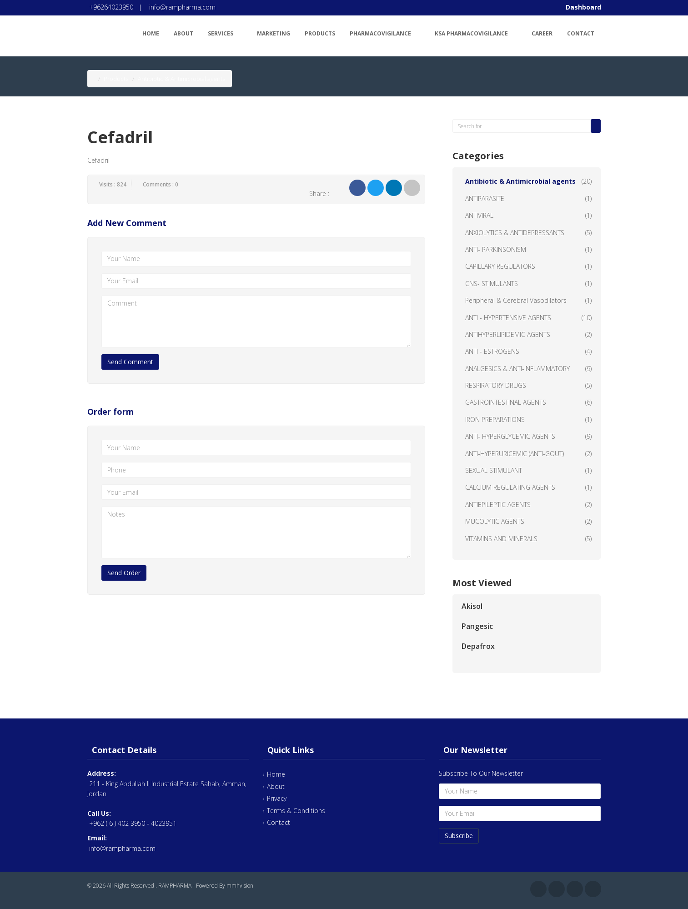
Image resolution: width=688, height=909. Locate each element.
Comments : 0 (160, 184)
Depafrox (478, 646)
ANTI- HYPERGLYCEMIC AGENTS (510, 436)
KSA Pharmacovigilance (476, 32)
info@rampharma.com (182, 7)
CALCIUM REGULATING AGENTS (510, 487)
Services (225, 32)
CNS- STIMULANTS (491, 283)
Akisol (472, 606)
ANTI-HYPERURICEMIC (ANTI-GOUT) (514, 453)
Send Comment (130, 361)
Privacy (276, 798)
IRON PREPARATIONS (495, 419)
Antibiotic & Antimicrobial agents (520, 181)
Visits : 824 (112, 184)
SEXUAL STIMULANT (493, 470)
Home (150, 33)
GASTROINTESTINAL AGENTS (505, 402)
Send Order (124, 572)
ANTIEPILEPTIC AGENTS (498, 504)
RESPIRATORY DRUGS (495, 385)
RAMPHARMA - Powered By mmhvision (205, 885)
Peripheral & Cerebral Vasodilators (516, 300)
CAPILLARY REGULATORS (500, 266)
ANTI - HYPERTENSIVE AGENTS (508, 317)
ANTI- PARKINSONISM (495, 249)
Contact (580, 33)
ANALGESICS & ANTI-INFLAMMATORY (517, 368)
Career (542, 33)
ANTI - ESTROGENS (492, 351)
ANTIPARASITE (484, 198)
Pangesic (477, 626)
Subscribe (459, 835)
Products (320, 33)
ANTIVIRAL (479, 215)
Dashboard (583, 7)
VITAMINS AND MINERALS (501, 538)
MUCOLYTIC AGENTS (494, 521)
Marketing (273, 33)
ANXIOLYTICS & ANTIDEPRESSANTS (514, 232)
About (183, 33)
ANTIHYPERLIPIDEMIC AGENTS (507, 334)
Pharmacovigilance (385, 32)
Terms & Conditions (296, 810)
